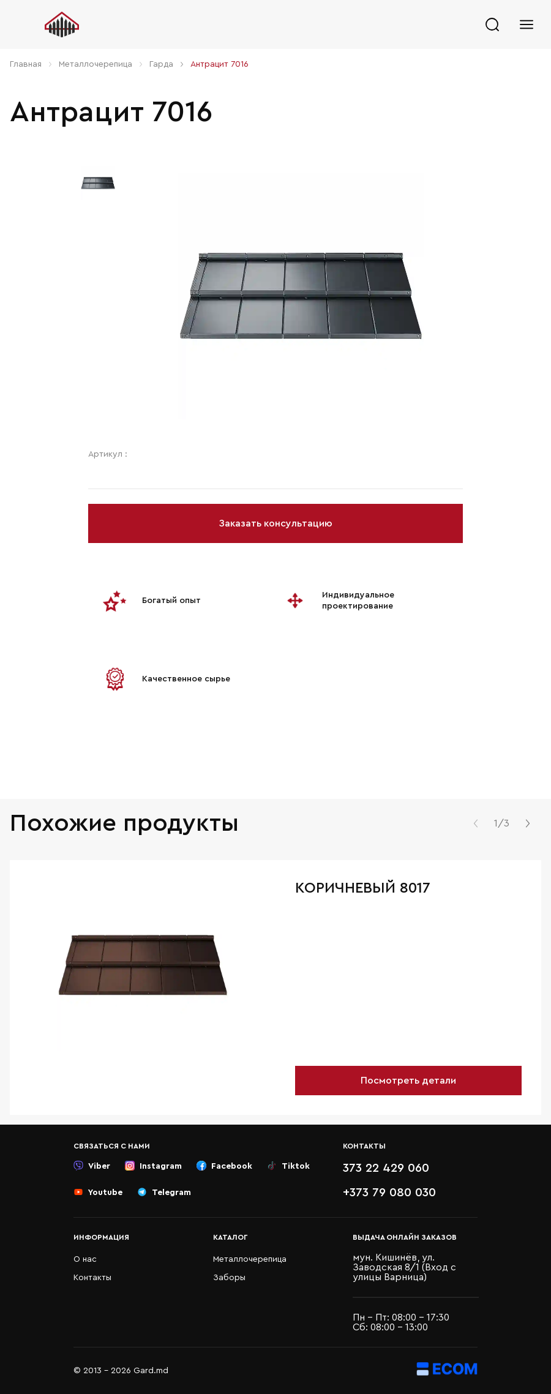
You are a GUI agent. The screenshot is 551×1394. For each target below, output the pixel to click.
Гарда (161, 64)
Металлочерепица (95, 64)
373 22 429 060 (386, 1168)
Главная (26, 64)
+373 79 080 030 (389, 1192)
